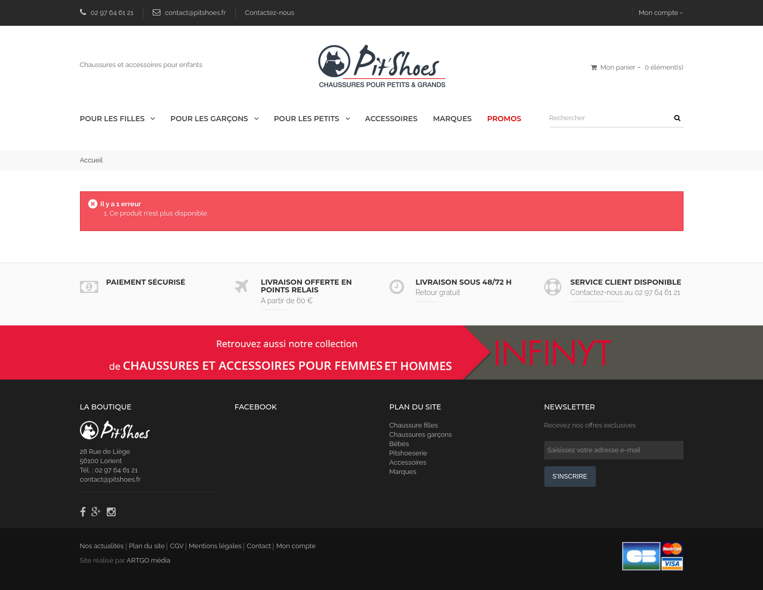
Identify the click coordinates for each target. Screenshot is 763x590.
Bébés (399, 444)
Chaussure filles (413, 425)
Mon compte (658, 13)
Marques (452, 118)
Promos (504, 118)
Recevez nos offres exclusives (590, 425)
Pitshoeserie (408, 453)
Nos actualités (102, 546)
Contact (259, 546)
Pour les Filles (113, 118)
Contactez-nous (270, 13)
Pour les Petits (308, 118)
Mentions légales (215, 546)
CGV (177, 546)
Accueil (91, 160)
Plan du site (147, 546)
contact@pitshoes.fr (195, 13)
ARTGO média (148, 560)
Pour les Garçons (210, 118)
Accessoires (391, 118)
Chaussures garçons (420, 434)
